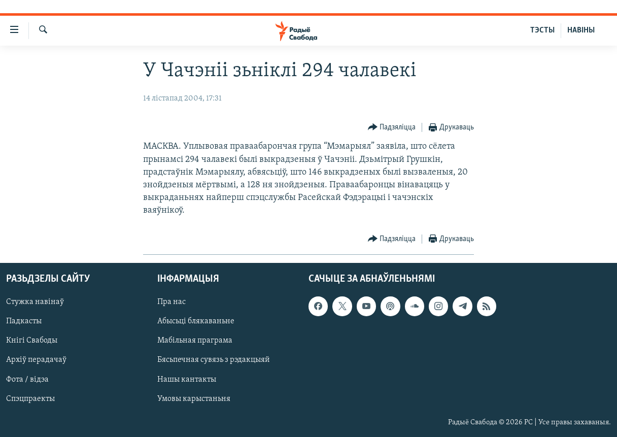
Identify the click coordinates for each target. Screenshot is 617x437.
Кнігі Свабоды (31, 341)
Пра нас (171, 302)
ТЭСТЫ (542, 30)
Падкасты (24, 321)
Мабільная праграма (194, 341)
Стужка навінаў (35, 302)
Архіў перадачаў (36, 360)
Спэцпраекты (30, 398)
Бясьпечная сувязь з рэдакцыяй (213, 360)
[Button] (392, 128)
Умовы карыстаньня (193, 398)
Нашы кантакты (186, 379)
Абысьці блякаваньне (195, 321)
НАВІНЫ (581, 30)
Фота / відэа (27, 379)
